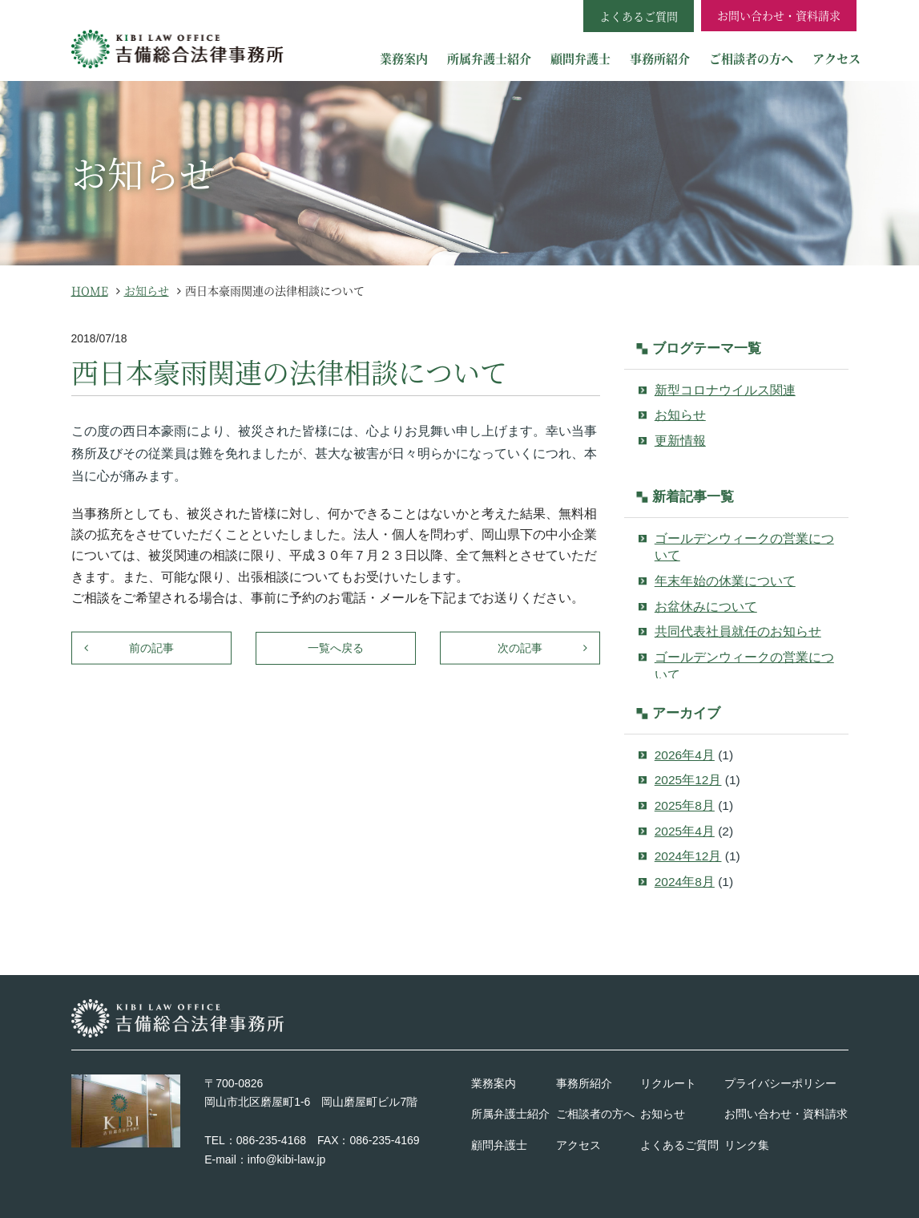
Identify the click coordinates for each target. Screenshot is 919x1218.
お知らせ (680, 415)
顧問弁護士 (580, 58)
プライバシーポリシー (780, 1083)
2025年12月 (688, 780)
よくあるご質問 (679, 1145)
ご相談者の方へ (751, 58)
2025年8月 (685, 805)
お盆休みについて (706, 606)
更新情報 (680, 440)
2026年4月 (685, 755)
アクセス (836, 58)
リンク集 (746, 1145)
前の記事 (151, 647)
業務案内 (404, 58)
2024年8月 (685, 881)
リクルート (668, 1083)
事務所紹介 (660, 58)
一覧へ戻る (336, 647)
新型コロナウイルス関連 (725, 390)
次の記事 (520, 647)
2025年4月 (685, 831)
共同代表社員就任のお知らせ (738, 631)
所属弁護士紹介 (489, 58)
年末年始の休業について (725, 581)
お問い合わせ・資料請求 (778, 15)
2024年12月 (688, 856)
